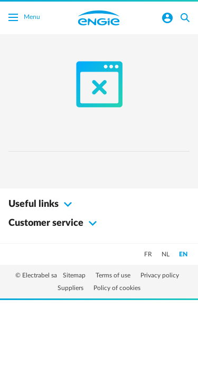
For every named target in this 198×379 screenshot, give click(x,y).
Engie (99, 18)
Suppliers (71, 288)
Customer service (54, 223)
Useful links (41, 204)
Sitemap (75, 275)
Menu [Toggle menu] (24, 18)
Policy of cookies (116, 288)
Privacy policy (159, 275)
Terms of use (114, 275)
